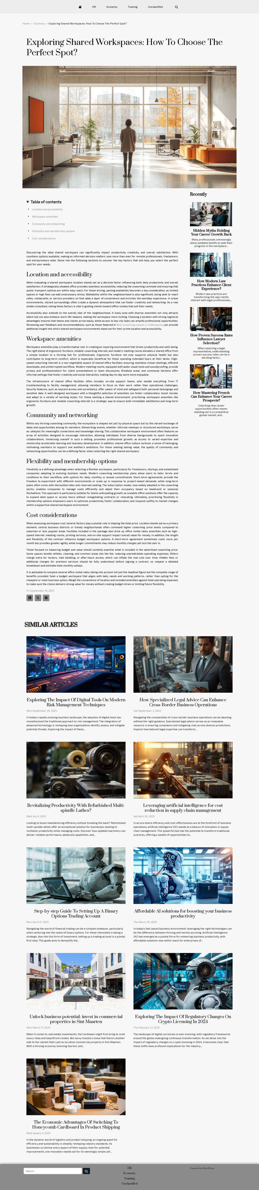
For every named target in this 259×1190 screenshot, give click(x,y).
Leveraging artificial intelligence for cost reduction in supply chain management (183, 808)
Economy (111, 6)
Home (26, 23)
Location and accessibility (47, 209)
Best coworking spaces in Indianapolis (140, 324)
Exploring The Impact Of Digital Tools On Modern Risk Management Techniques (76, 702)
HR (94, 6)
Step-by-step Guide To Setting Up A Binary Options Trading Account (76, 913)
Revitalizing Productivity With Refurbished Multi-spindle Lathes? (76, 808)
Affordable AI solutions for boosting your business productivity (183, 913)
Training (132, 6)
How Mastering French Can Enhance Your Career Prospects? (211, 397)
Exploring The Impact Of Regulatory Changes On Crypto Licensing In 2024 (183, 1019)
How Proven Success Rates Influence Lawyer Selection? (211, 339)
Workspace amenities (45, 216)
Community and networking (48, 223)
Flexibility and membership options (53, 231)
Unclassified (155, 6)
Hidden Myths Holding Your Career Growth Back (211, 233)
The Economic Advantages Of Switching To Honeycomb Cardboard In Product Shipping (76, 1124)
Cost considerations (44, 238)
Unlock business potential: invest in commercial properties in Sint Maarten (76, 1019)
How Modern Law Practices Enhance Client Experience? (211, 285)
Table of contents (46, 201)
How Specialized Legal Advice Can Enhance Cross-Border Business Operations (183, 702)
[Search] (53, 1171)
